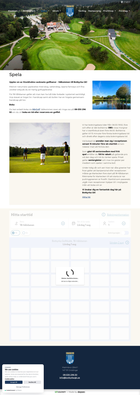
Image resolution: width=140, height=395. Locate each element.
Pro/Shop (108, 11)
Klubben (13, 11)
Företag (123, 11)
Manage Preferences (23, 387)
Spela (44, 11)
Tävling (82, 11)
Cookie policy (9, 379)
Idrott (55, 11)
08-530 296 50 (70, 375)
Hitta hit (86, 197)
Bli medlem (29, 11)
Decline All (32, 382)
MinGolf (36, 109)
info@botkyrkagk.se (70, 378)
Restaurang (94, 11)
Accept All (13, 382)
